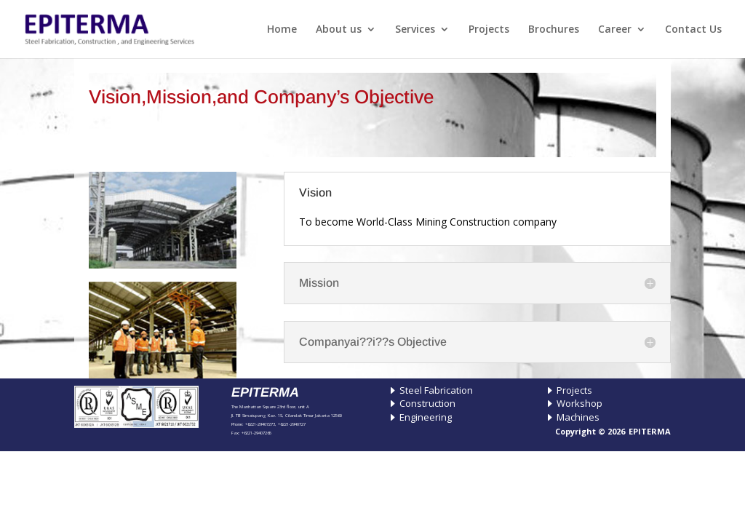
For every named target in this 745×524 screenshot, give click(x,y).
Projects (489, 30)
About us (339, 30)
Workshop (579, 403)
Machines (578, 417)
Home (282, 30)
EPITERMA (650, 431)
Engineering (425, 417)
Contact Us (693, 30)
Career (615, 30)
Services (415, 30)
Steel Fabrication (436, 390)
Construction (427, 403)
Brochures (553, 30)
